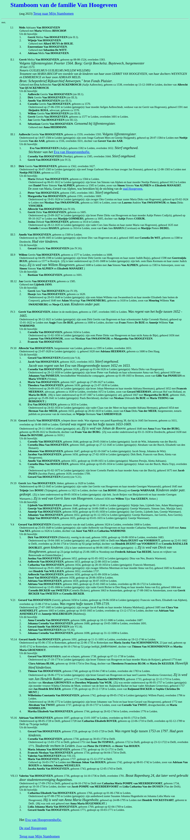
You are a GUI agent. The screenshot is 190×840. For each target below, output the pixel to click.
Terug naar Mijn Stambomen (53, 13)
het (51, 152)
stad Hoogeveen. (133, 188)
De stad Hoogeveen (33, 828)
